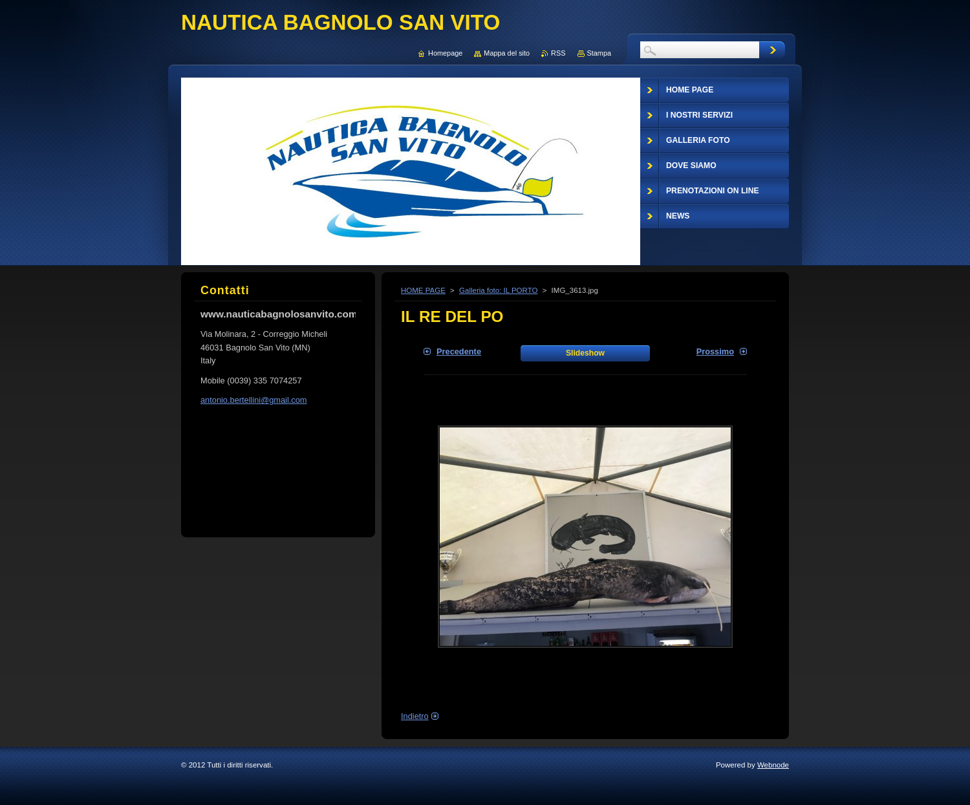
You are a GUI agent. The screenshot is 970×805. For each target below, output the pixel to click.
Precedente (458, 351)
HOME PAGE (423, 290)
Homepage (445, 53)
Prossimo (715, 351)
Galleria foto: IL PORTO (498, 290)
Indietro (415, 716)
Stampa (599, 53)
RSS (558, 53)
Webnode (773, 765)
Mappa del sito (507, 53)
